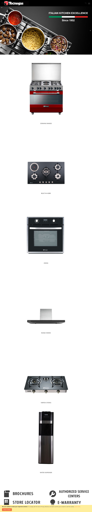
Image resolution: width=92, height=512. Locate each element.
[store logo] (16, 3)
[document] (46, 508)
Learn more (77, 506)
